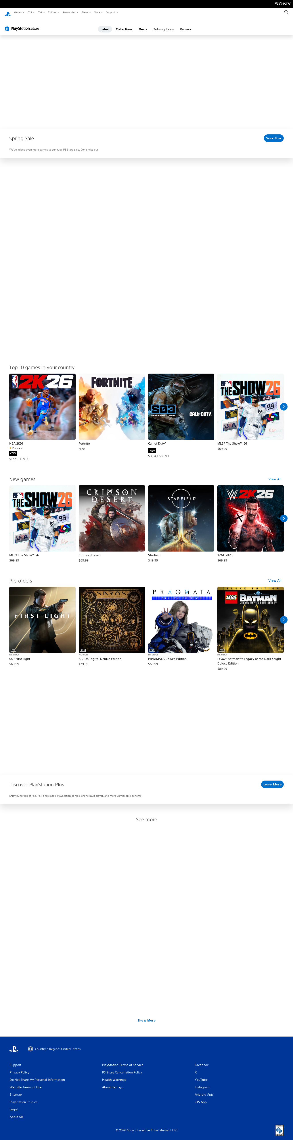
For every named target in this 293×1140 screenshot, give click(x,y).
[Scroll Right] (283, 402)
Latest (105, 25)
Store (97, 12)
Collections (124, 25)
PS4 (40, 12)
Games (17, 12)
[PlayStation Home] (7, 12)
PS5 (30, 12)
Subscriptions (163, 25)
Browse (185, 25)
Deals (143, 25)
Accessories (68, 12)
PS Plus (52, 12)
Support (110, 12)
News (85, 12)
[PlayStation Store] (23, 24)
